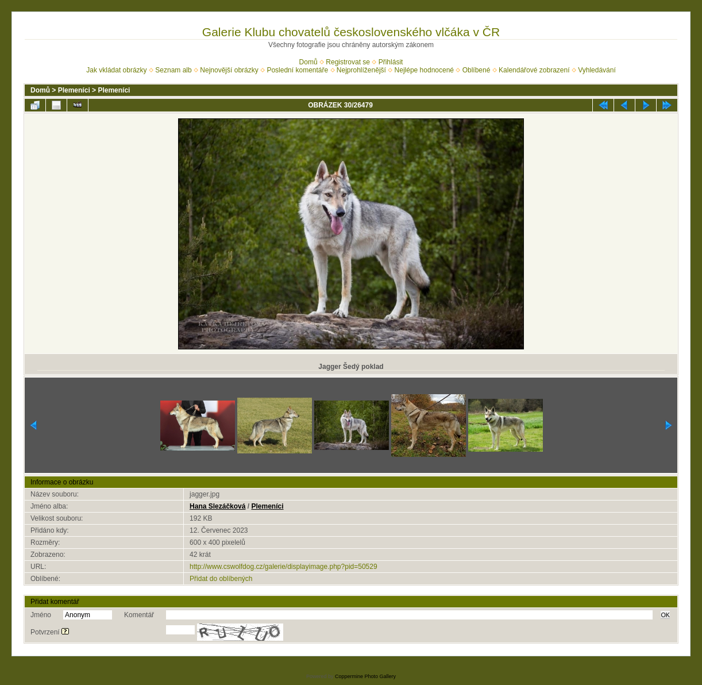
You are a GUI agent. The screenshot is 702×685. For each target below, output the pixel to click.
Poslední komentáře (297, 70)
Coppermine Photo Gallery (365, 676)
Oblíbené (476, 70)
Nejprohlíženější (361, 70)
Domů (308, 62)
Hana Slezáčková (217, 506)
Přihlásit (391, 62)
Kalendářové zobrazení (534, 70)
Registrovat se (348, 62)
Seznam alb (173, 70)
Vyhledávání (597, 70)
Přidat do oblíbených (221, 579)
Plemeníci (74, 90)
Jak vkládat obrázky (116, 70)
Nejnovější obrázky (229, 70)
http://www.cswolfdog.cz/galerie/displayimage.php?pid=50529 (283, 567)
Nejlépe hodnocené (424, 70)
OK (665, 614)
